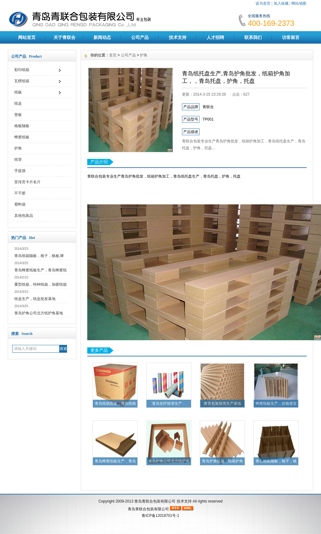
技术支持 (177, 37)
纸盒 (18, 103)
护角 (18, 148)
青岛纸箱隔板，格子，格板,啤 (39, 256)
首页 (113, 55)
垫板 (18, 114)
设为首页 (263, 3)
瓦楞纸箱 (21, 81)
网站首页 (27, 37)
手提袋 (20, 171)
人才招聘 (215, 37)
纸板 (18, 92)
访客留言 (290, 37)
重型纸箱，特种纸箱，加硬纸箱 (40, 284)
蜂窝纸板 (21, 137)
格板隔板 (21, 126)
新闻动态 (102, 37)
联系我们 (253, 37)
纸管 (18, 159)
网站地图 (298, 3)
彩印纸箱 (21, 70)
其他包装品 (23, 215)
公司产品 (140, 37)
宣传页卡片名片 (27, 182)
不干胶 (20, 193)
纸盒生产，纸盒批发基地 (34, 299)
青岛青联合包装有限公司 (154, 501)
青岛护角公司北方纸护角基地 (38, 313)
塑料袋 (20, 204)
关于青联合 (64, 37)
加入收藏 (281, 3)
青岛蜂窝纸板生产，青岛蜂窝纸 (40, 270)
